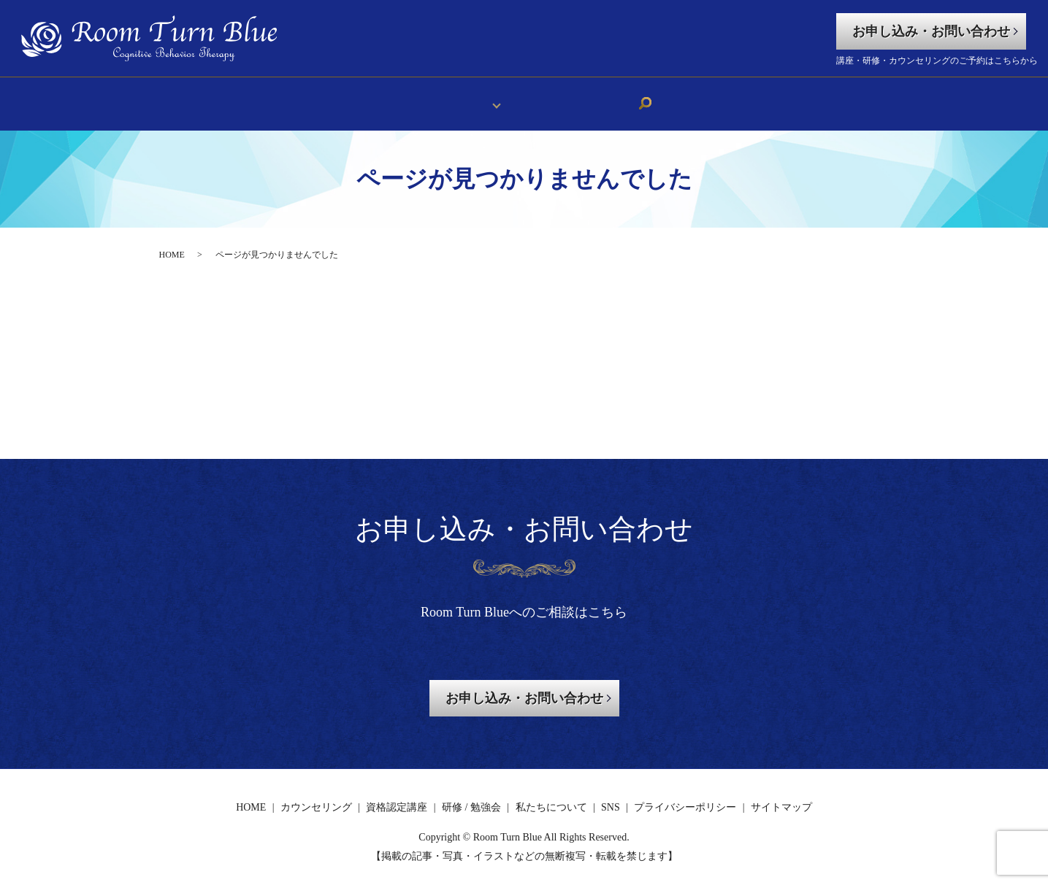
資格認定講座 (396, 796)
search (658, 98)
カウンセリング (316, 796)
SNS (626, 97)
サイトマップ (781, 796)
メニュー (465, 97)
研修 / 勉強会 (471, 796)
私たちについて (556, 97)
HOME (406, 97)
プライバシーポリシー (685, 796)
